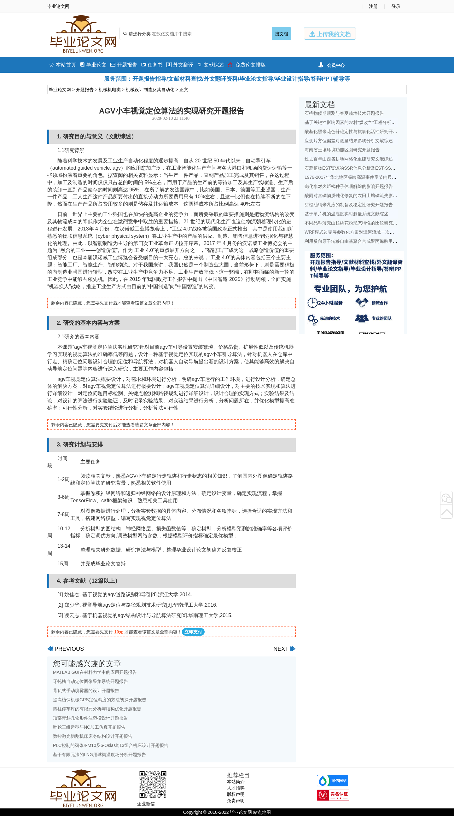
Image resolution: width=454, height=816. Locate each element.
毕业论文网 (60, 89)
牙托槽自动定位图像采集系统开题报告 (90, 681)
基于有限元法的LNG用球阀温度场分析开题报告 (99, 754)
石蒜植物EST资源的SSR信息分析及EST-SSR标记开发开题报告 (367, 168)
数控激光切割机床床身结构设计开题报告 (92, 736)
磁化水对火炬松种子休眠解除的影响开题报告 (349, 186)
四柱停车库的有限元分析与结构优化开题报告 (97, 708)
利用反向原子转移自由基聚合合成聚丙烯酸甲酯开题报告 (360, 241)
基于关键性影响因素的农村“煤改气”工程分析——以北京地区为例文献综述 (377, 122)
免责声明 (236, 800)
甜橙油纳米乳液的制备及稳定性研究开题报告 (349, 204)
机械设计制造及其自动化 (150, 89)
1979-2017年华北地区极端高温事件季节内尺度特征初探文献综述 (368, 177)
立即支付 (193, 631)
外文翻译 (179, 64)
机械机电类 (110, 89)
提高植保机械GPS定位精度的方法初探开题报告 (99, 699)
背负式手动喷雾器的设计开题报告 (86, 690)
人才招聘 (236, 787)
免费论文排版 (247, 64)
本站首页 (62, 64)
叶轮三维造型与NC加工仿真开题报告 (89, 727)
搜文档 (281, 33)
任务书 (152, 64)
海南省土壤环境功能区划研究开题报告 (342, 149)
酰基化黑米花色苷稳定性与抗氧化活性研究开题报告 (355, 131)
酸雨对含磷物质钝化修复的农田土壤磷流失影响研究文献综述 (364, 195)
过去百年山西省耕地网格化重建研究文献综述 (349, 158)
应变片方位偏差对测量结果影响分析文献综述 (349, 140)
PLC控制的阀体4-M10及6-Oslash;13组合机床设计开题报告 (110, 745)
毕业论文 (93, 64)
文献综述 (210, 64)
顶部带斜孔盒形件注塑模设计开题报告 (90, 717)
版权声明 (236, 794)
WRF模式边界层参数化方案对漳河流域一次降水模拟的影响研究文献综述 (376, 232)
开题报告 (123, 64)
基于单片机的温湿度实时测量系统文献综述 (346, 213)
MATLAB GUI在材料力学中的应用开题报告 (95, 672)
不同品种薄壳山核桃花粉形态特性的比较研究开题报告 (357, 222)
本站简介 (236, 781)
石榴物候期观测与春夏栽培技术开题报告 (344, 113)
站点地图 (262, 812)
